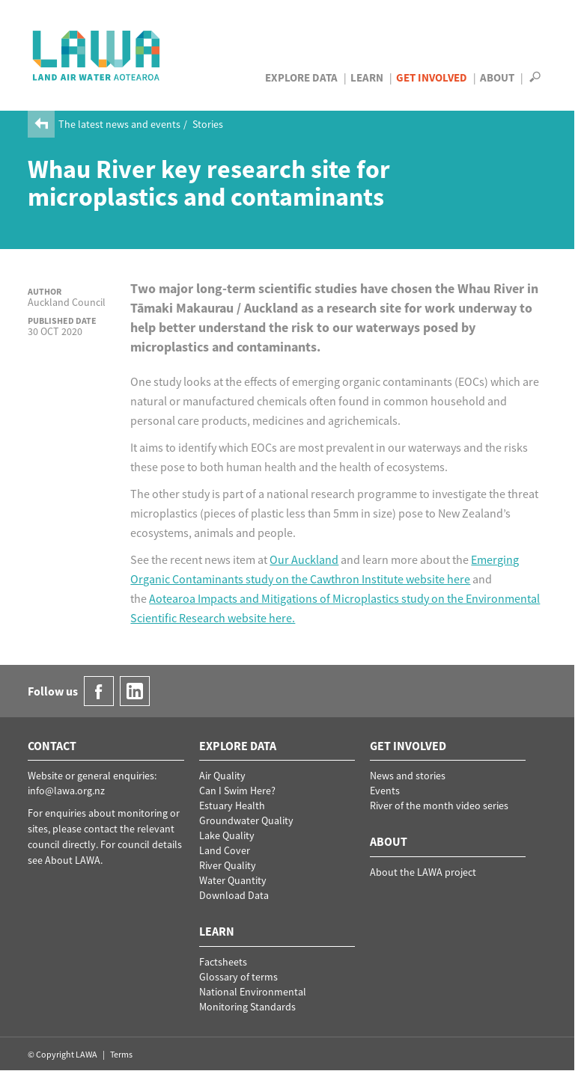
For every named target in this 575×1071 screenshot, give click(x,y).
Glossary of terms (238, 976)
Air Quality (222, 775)
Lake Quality (227, 835)
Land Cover (224, 850)
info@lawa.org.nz (66, 790)
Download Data (234, 895)
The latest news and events (119, 124)
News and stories (407, 775)
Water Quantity (233, 880)
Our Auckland (304, 559)
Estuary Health (232, 805)
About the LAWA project (423, 872)
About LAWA (72, 860)
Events (385, 790)
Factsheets (223, 962)
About (497, 77)
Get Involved (431, 77)
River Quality (227, 865)
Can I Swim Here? (237, 790)
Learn (366, 77)
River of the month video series (439, 805)
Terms (121, 1054)
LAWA (97, 55)
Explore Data (301, 77)
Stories (207, 124)
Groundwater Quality (246, 820)
